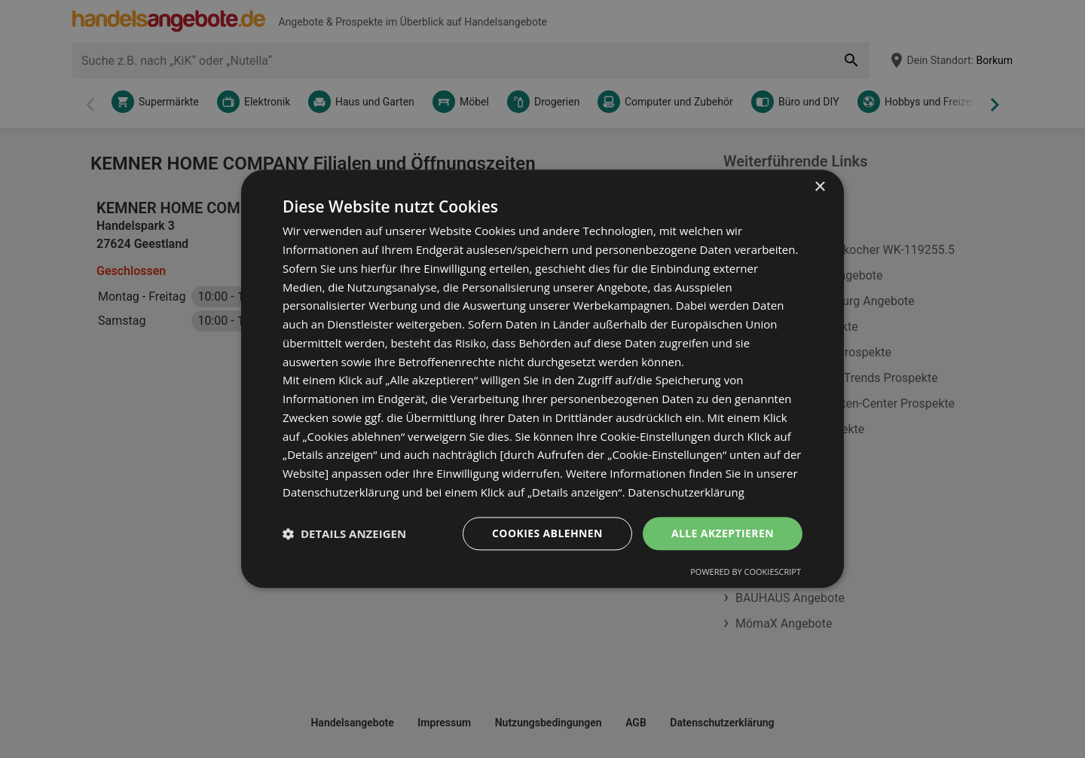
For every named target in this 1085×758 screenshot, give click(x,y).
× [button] (819, 187)
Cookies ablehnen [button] (547, 533)
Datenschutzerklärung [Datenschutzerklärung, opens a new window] (686, 492)
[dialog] (542, 379)
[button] (344, 533)
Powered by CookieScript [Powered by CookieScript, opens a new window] (745, 572)
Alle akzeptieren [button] (722, 533)
